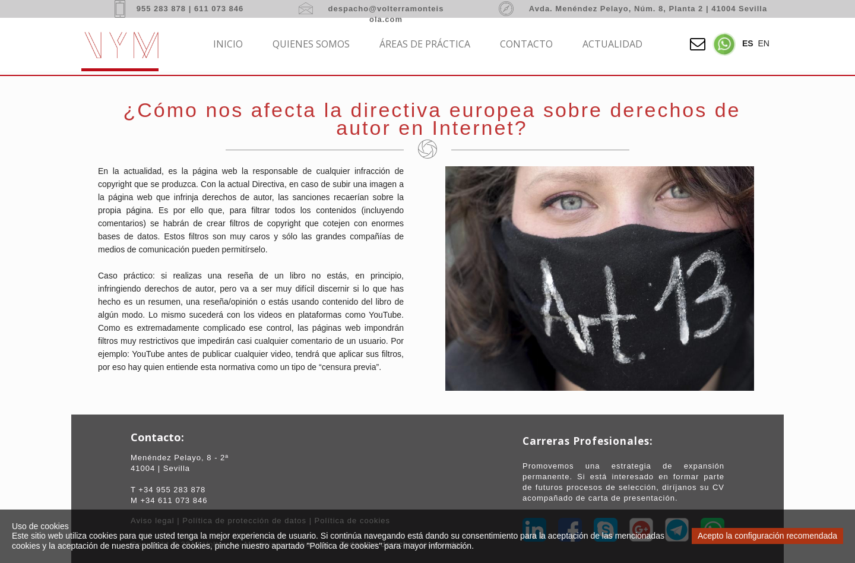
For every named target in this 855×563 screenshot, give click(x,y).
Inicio (228, 43)
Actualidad (612, 43)
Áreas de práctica (424, 43)
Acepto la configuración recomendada (767, 535)
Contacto (526, 43)
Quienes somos (311, 43)
